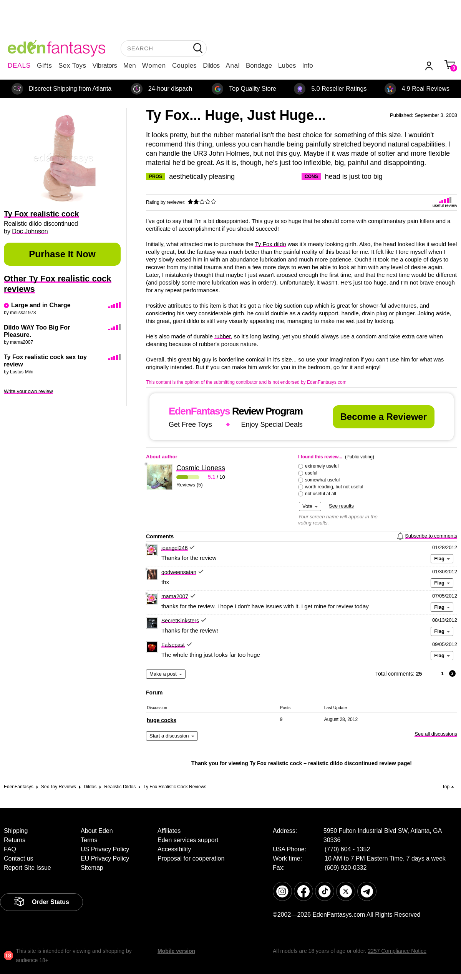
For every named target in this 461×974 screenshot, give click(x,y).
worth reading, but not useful (334, 486)
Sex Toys (72, 65)
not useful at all (320, 493)
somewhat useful (322, 480)
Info (307, 65)
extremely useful (321, 466)
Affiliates (169, 830)
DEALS (19, 65)
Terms (89, 840)
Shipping (16, 830)
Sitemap (92, 867)
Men (129, 65)
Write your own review (28, 391)
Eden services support (188, 840)
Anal (233, 65)
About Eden (97, 830)
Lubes (287, 65)
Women (154, 65)
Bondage (259, 65)
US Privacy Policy (105, 849)
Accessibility (174, 849)
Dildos (211, 65)
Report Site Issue (27, 867)
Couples (184, 65)
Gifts (44, 65)
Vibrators (105, 65)
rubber (222, 336)
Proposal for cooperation (191, 858)
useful (311, 473)
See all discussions (436, 734)
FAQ (10, 849)
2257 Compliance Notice (397, 951)
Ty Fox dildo (270, 244)
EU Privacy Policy (105, 858)
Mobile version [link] (176, 951)
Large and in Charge (41, 305)
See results (341, 506)
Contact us (18, 858)
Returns (14, 840)
